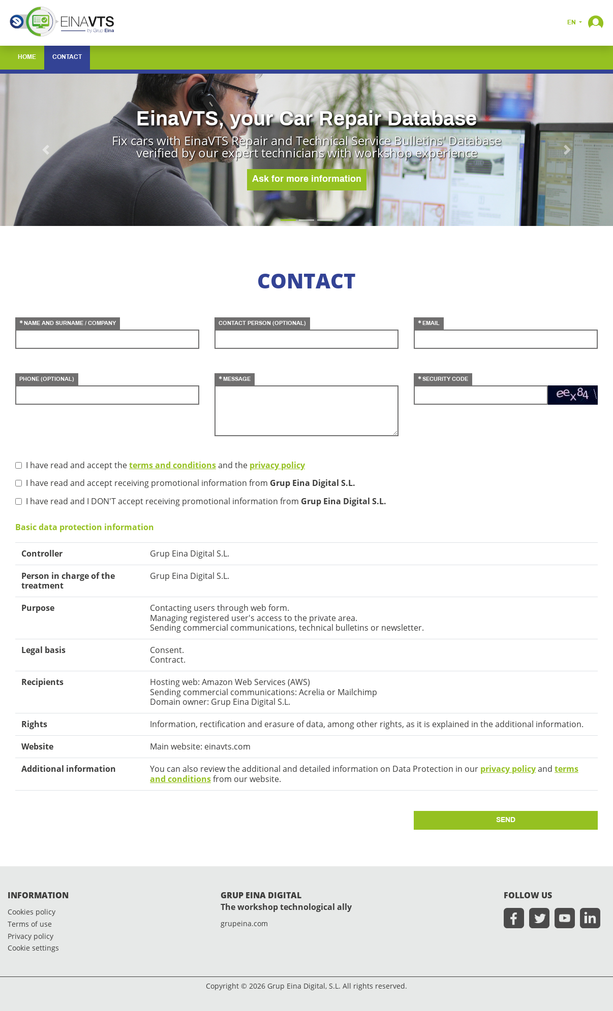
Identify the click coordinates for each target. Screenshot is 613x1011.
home (27, 57)
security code (445, 379)
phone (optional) (46, 379)
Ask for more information (306, 179)
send (505, 820)
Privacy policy (30, 936)
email (431, 323)
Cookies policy (31, 912)
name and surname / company (70, 323)
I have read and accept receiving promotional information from (190, 483)
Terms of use (30, 924)
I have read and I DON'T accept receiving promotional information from (206, 501)
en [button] (572, 23)
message (237, 379)
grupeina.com (244, 924)
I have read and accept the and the (165, 465)
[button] (595, 21)
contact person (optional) (262, 323)
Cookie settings (33, 948)
